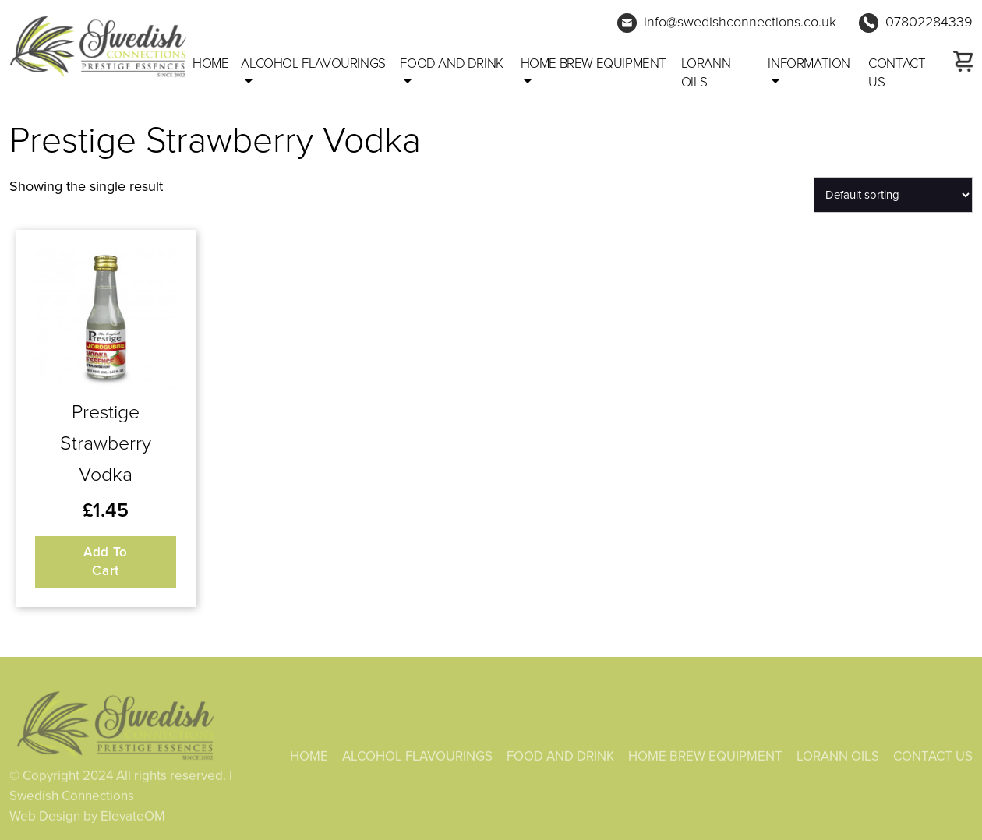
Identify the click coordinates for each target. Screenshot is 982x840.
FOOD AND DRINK (451, 63)
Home (210, 63)
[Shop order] (893, 195)
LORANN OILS (706, 73)
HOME (309, 758)
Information (809, 63)
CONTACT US (896, 73)
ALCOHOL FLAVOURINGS (313, 63)
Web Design (44, 818)
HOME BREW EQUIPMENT (593, 63)
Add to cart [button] (105, 561)
